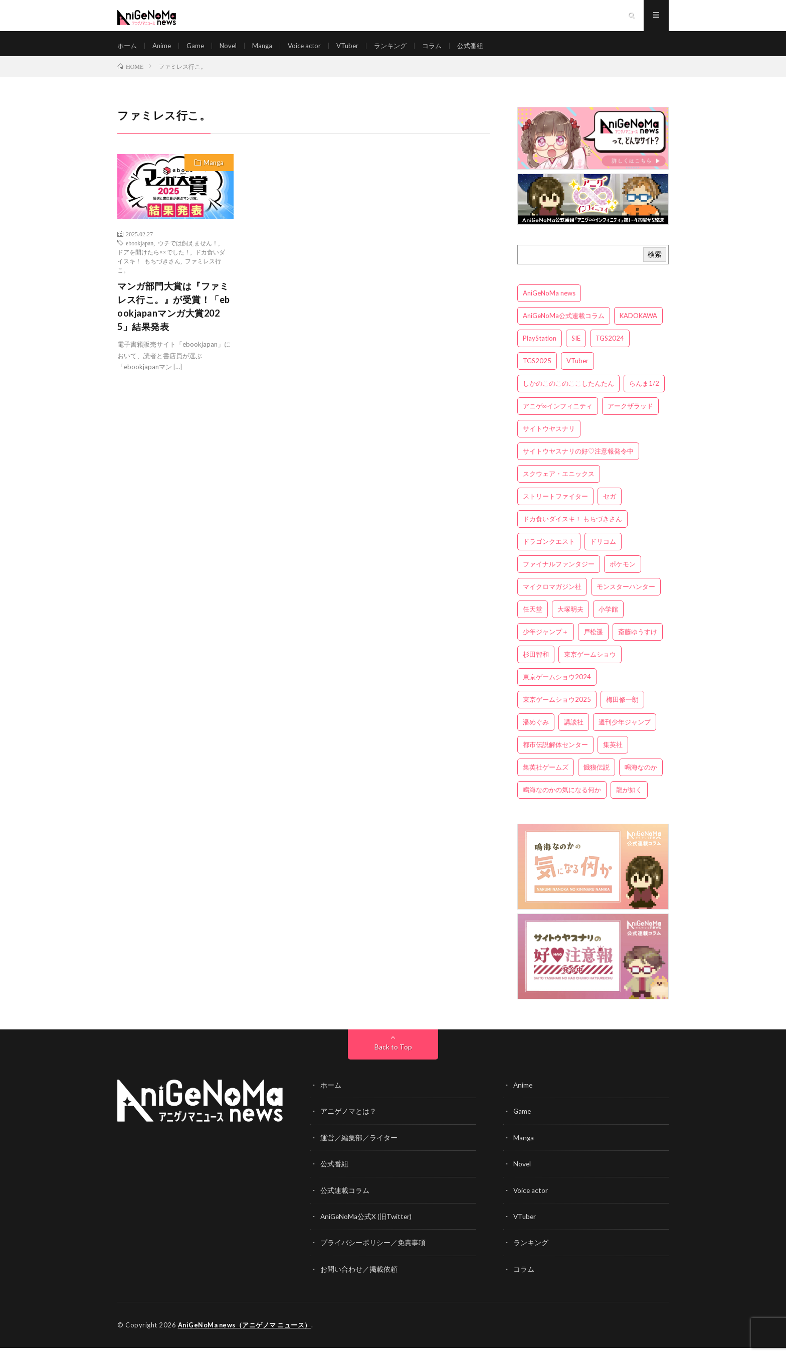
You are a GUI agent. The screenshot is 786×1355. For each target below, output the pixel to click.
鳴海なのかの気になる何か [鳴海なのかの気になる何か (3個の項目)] (562, 799)
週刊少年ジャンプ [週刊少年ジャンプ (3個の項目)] (625, 731)
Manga (267, 50)
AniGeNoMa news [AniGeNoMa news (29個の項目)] (549, 302)
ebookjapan (139, 252)
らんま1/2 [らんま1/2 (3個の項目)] (644, 392)
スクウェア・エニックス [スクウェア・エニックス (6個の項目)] (559, 483)
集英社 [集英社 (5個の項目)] (613, 753)
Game (198, 50)
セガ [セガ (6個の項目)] (609, 505)
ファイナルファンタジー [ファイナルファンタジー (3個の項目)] (559, 573)
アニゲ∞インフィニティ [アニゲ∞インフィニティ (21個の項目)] (558, 415)
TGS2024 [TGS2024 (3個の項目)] (610, 347)
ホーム (127, 50)
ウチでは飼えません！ (188, 252)
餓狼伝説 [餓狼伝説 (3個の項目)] (596, 776)
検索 (655, 263)
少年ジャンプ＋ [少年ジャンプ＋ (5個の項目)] (545, 641)
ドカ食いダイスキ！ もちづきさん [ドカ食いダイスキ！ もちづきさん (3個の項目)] (572, 528)
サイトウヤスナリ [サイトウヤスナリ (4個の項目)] (549, 437)
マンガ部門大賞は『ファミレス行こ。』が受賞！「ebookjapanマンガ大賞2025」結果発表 (173, 315)
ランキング (402, 50)
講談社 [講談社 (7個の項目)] (573, 731)
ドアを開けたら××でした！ (153, 261)
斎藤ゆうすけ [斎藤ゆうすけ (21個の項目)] (637, 641)
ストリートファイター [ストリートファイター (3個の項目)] (555, 505)
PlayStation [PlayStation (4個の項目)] (539, 347)
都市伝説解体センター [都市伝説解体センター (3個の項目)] (555, 753)
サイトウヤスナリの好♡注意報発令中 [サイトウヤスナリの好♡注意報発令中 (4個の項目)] (578, 460)
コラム (445, 50)
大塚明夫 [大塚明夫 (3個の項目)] (570, 618)
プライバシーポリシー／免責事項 (373, 1250)
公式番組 (486, 50)
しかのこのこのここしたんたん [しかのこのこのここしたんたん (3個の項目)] (568, 392)
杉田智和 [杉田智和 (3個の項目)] (536, 663)
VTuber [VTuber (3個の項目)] (577, 370)
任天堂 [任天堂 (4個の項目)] (532, 618)
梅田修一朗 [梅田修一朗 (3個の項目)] (622, 708)
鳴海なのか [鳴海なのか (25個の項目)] (641, 776)
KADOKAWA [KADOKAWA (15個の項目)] (638, 325)
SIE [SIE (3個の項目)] (575, 347)
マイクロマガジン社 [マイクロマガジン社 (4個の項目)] (552, 595)
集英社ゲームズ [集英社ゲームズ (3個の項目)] (545, 776)
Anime (164, 50)
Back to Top (393, 1055)
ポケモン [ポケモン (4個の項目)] (623, 573)
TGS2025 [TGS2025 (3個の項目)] (537, 370)
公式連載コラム (344, 1198)
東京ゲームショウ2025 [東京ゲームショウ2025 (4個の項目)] (557, 708)
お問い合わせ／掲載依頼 (359, 1276)
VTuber (357, 50)
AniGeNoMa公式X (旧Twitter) (367, 1224)
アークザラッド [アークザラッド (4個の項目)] (630, 415)
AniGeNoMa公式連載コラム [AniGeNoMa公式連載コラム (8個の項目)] (564, 325)
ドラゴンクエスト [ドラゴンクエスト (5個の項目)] (549, 550)
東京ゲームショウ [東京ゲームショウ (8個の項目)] (590, 663)
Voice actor (311, 50)
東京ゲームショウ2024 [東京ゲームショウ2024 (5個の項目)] (557, 686)
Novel (233, 50)
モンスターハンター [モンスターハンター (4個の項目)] (626, 595)
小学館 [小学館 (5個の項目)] (608, 618)
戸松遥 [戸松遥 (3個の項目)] (593, 641)
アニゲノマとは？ (348, 1120)
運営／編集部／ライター (359, 1146)
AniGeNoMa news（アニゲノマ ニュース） (246, 1332)
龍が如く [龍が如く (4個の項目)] (629, 799)
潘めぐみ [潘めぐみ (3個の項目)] (536, 731)
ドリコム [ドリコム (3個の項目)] (603, 550)
